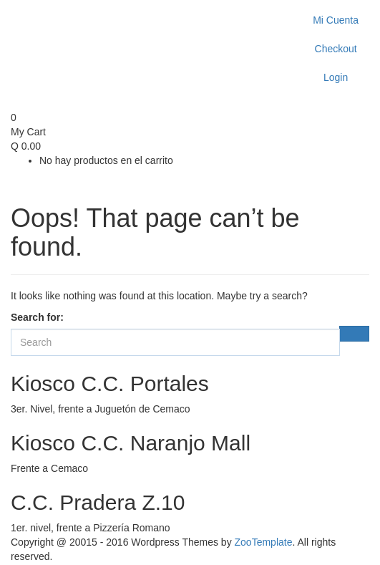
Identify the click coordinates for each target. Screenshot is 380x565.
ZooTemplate (264, 542)
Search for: (37, 317)
